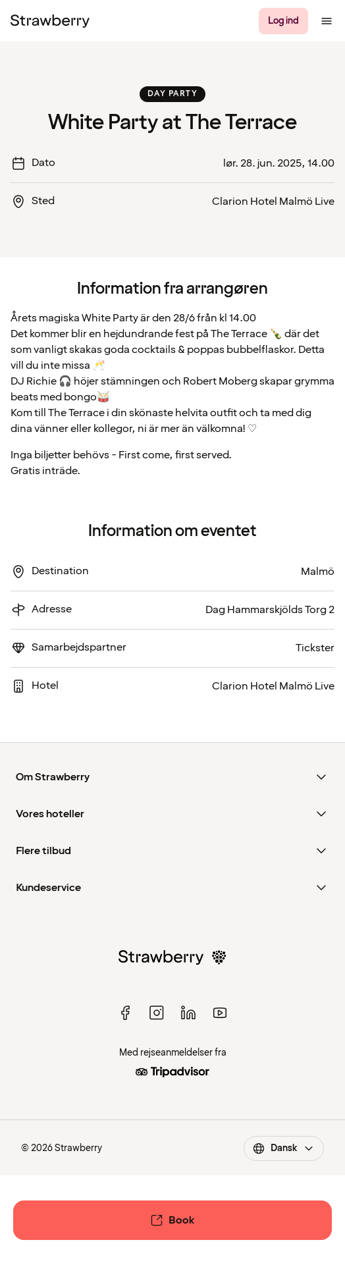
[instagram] (157, 1013)
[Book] (172, 1220)
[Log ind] (283, 21)
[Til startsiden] (50, 21)
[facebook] (125, 1013)
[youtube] (220, 1013)
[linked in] (188, 1013)
